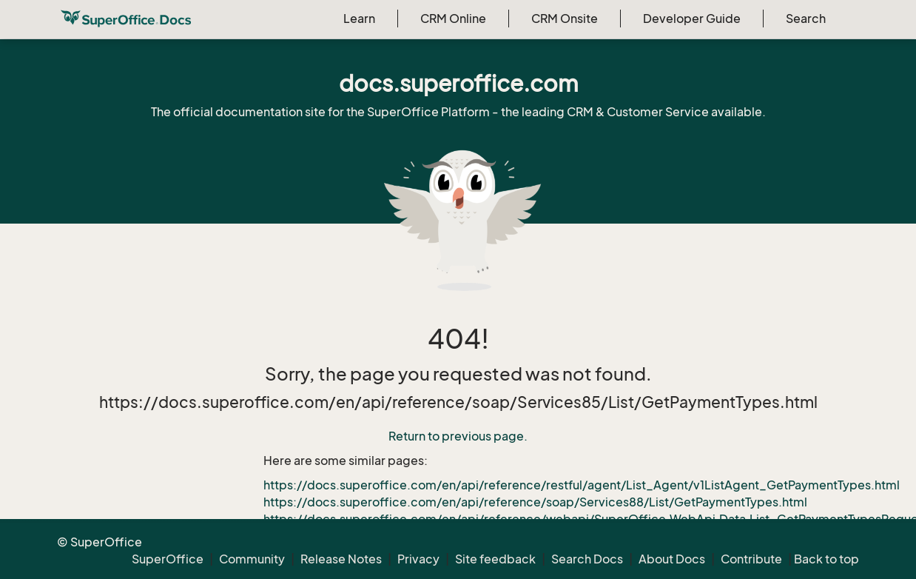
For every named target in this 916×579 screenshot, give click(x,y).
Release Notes (341, 559)
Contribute (751, 559)
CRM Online (453, 18)
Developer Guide (692, 18)
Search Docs (587, 559)
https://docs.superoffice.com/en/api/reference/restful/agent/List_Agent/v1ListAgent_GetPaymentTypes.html (581, 485)
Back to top (826, 559)
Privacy (418, 559)
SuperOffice (167, 559)
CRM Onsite (564, 18)
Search (806, 18)
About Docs (672, 559)
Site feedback (495, 559)
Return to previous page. (458, 436)
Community (252, 559)
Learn (359, 18)
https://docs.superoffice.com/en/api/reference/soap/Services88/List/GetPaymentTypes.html (535, 502)
